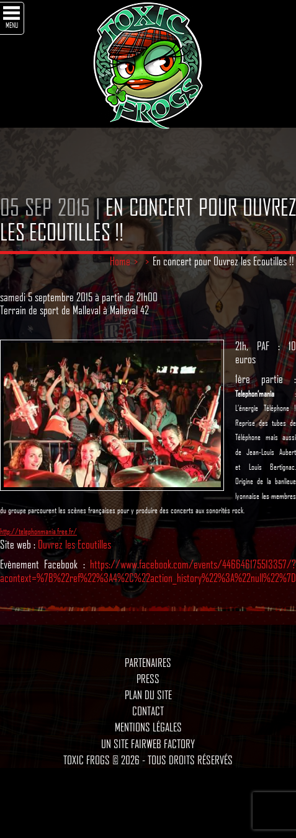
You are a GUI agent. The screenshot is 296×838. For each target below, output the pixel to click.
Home (120, 261)
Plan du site (148, 695)
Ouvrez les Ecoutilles (74, 544)
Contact (148, 711)
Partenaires (148, 662)
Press (148, 679)
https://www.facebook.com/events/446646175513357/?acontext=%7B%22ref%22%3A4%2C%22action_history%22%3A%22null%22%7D (148, 570)
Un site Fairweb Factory (148, 744)
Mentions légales (148, 727)
